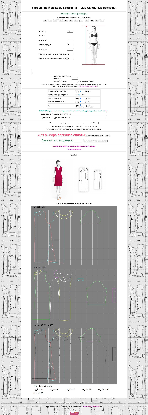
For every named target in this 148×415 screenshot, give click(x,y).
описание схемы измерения (88, 86)
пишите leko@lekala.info (91, 406)
